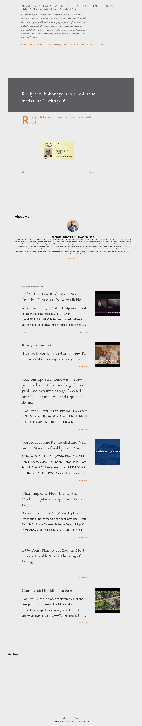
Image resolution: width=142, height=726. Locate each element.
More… (104, 44)
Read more (83, 332)
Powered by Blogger (71, 718)
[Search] (110, 5)
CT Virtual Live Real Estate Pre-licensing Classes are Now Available (51, 296)
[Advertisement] (67, 64)
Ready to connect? (37, 345)
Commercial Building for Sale (47, 590)
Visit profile (73, 258)
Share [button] (92, 172)
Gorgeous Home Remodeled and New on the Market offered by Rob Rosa (54, 445)
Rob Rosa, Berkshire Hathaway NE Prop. (72, 236)
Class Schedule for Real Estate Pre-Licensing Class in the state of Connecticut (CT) (58, 44)
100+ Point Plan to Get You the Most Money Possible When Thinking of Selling (53, 555)
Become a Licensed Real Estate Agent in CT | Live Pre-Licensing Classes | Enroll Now (59, 7)
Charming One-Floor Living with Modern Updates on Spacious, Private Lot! (53, 499)
